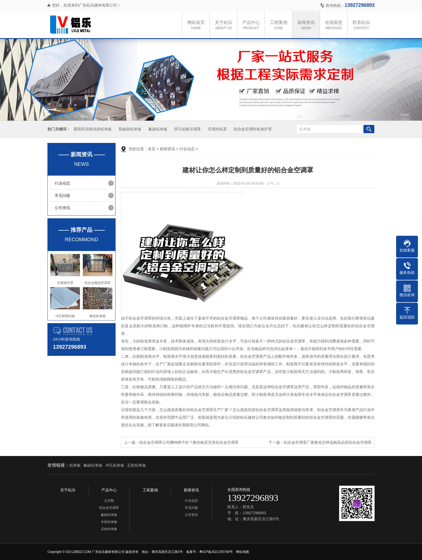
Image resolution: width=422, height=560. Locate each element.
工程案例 (280, 25)
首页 (151, 149)
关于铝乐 (225, 25)
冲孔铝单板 (114, 465)
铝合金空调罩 (109, 508)
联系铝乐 (363, 25)
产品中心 (253, 25)
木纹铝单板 (109, 522)
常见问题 (62, 195)
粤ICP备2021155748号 (216, 552)
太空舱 (109, 501)
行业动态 (62, 183)
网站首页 (198, 25)
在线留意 (335, 25)
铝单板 (75, 465)
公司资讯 (62, 208)
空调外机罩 (216, 129)
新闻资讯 (308, 25)
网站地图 (242, 552)
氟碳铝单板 (157, 129)
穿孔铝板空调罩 (186, 129)
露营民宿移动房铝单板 (92, 129)
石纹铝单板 (136, 465)
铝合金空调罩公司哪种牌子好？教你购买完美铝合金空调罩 (189, 442)
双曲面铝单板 (129, 129)
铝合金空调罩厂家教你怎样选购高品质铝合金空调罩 (328, 442)
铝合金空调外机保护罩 (252, 129)
